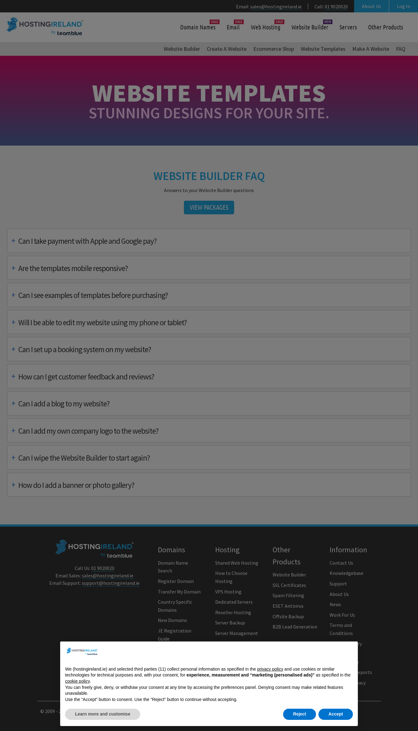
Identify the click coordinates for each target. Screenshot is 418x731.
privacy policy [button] (270, 669)
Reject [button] (299, 714)
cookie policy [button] (77, 681)
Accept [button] (335, 714)
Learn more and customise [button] (102, 714)
